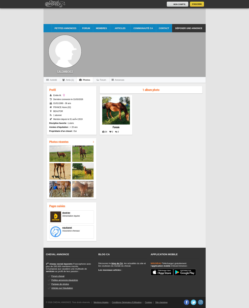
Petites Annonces (65, 28)
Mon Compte (179, 4)
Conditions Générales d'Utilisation (127, 302)
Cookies (148, 302)
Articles (120, 28)
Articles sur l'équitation (62, 288)
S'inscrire (197, 4)
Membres (101, 28)
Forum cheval (58, 276)
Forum (86, 28)
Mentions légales (101, 302)
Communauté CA (143, 28)
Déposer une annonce (188, 28)
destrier (66, 212)
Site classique (161, 302)
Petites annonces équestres (64, 280)
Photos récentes (71, 142)
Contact (164, 28)
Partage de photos (60, 284)
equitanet (67, 227)
